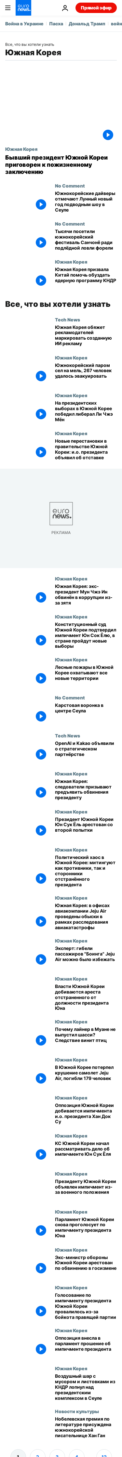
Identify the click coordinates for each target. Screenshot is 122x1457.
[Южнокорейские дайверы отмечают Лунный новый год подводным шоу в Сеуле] (86, 202)
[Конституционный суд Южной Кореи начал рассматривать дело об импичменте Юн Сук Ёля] (86, 1152)
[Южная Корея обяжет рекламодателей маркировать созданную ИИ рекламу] (86, 336)
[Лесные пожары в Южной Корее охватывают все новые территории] (86, 676)
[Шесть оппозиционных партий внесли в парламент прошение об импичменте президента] (86, 1346)
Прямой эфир (96, 7)
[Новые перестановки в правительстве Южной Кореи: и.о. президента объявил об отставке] (86, 449)
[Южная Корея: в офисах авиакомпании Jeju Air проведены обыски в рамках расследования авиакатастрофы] (86, 916)
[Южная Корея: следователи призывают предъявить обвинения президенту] (86, 790)
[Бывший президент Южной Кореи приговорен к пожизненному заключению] (61, 164)
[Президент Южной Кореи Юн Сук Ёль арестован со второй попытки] (86, 828)
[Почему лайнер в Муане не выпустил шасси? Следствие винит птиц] (86, 1038)
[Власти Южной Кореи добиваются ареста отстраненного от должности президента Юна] (86, 997)
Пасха (56, 23)
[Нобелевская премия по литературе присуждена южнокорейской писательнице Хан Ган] (86, 1427)
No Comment (70, 185)
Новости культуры (77, 1411)
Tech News (67, 319)
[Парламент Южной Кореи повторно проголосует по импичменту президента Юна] (86, 1228)
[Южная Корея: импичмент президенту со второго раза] (86, 1190)
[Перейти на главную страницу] (23, 8)
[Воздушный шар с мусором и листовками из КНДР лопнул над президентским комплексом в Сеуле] (86, 1387)
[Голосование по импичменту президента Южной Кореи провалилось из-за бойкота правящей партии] (86, 1306)
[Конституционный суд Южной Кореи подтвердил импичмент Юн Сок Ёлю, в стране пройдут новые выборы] (86, 635)
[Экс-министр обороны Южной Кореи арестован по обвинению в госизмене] (86, 1266)
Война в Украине (24, 23)
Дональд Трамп (87, 23)
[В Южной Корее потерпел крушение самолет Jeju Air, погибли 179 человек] (86, 1076)
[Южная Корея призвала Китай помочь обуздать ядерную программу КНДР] (86, 278)
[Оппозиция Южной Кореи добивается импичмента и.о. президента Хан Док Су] (86, 1114)
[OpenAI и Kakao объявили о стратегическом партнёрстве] (86, 752)
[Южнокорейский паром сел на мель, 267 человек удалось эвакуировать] (86, 374)
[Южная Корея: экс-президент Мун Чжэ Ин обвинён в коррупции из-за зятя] (86, 595)
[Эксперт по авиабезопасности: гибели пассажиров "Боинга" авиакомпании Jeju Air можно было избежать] (86, 957)
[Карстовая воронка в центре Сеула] (86, 714)
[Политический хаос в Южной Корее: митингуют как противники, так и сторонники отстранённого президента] (86, 871)
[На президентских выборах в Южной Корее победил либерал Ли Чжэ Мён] (86, 411)
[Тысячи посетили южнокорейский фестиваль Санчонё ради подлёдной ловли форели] (86, 240)
